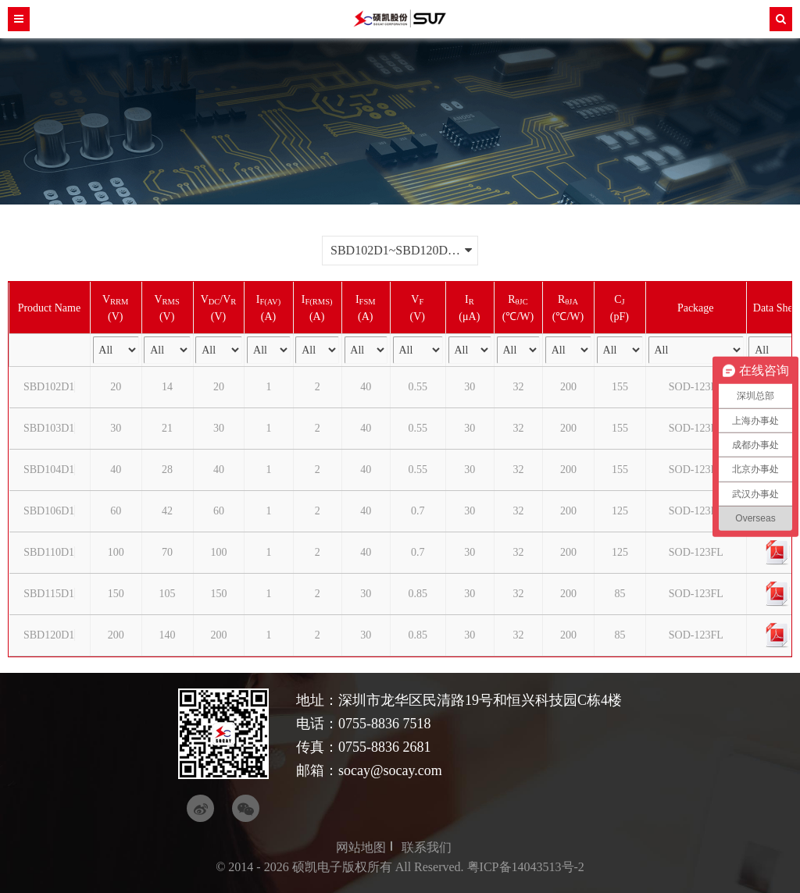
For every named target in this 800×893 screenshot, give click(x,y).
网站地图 (361, 847)
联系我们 (427, 847)
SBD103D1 (48, 428)
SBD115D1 (48, 593)
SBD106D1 (48, 511)
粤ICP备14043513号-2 (525, 866)
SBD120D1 (48, 635)
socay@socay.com (390, 770)
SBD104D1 (48, 469)
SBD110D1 (48, 552)
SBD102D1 (48, 387)
